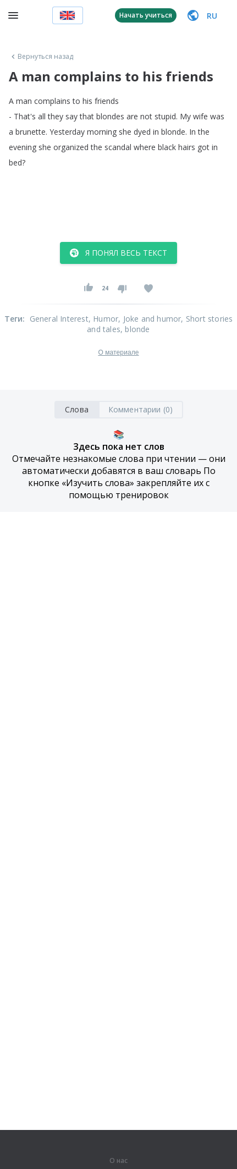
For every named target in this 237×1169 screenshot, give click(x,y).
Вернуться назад (41, 56)
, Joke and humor (149, 318)
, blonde (135, 329)
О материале (118, 352)
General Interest (59, 318)
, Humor (103, 318)
